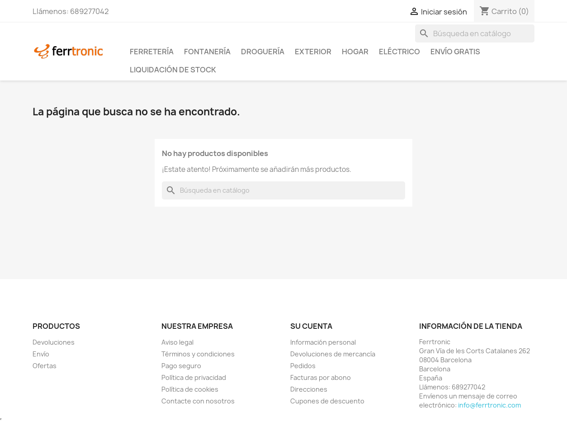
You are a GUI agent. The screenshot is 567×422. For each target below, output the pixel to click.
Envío (41, 354)
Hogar (355, 52)
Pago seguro (181, 365)
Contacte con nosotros (198, 401)
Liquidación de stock (173, 70)
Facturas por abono (320, 377)
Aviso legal (177, 342)
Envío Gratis (455, 52)
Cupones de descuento (327, 401)
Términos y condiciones (198, 354)
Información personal (323, 342)
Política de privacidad (193, 377)
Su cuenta (311, 326)
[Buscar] (474, 33)
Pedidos (303, 365)
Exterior (313, 52)
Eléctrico (399, 52)
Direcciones (308, 389)
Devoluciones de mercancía (332, 354)
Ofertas (45, 365)
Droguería (262, 52)
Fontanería (207, 52)
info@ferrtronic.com (489, 405)
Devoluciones (54, 342)
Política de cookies (189, 389)
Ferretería (152, 52)
